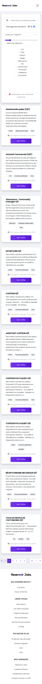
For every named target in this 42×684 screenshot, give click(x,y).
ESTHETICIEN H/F (13, 251)
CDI (22, 49)
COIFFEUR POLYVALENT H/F (18, 378)
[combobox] (18, 34)
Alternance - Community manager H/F (18, 200)
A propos (21, 587)
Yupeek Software (21, 669)
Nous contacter (21, 592)
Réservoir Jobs (21, 665)
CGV (21, 652)
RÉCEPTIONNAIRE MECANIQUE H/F (21, 473)
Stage (22, 58)
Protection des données (21, 639)
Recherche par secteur (21, 622)
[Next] (36, 561)
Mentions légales (21, 643)
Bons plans (21, 604)
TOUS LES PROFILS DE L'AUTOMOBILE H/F (15, 519)
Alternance (22, 61)
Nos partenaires (21, 618)
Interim (22, 55)
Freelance (22, 72)
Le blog (21, 626)
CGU (21, 648)
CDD (22, 52)
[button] (29, 27)
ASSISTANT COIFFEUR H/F (17, 333)
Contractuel (22, 67)
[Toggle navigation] (37, 5)
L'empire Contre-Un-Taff (21, 678)
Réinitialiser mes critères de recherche (21, 96)
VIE (22, 64)
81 (32, 561)
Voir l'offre (21, 141)
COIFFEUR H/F (12, 293)
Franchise (22, 70)
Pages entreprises (21, 613)
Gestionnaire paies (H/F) (18, 109)
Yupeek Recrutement (21, 674)
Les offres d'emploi (21, 609)
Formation (22, 75)
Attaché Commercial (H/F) (19, 154)
